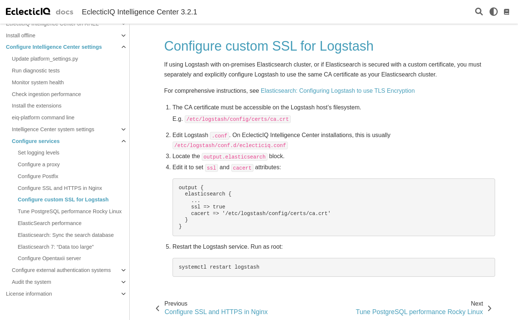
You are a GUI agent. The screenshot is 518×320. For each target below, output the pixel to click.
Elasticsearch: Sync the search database (66, 235)
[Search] (479, 12)
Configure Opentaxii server (49, 258)
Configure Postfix (38, 176)
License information (29, 294)
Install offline (20, 35)
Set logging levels (38, 153)
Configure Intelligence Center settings (54, 47)
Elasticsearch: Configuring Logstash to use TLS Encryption (338, 91)
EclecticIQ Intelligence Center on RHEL (52, 24)
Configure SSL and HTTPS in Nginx (60, 188)
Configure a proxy (39, 164)
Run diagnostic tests (36, 71)
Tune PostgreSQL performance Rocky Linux (70, 211)
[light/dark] (493, 11)
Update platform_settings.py (45, 59)
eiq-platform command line (43, 117)
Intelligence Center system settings (53, 129)
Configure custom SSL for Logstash (63, 199)
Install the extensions (36, 106)
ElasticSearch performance (50, 223)
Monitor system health (38, 82)
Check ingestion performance (46, 94)
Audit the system (31, 282)
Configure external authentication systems (61, 270)
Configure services (36, 141)
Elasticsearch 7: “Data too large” (56, 247)
